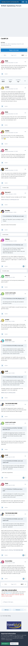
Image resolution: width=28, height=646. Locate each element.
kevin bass (19, 489)
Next (23, 55)
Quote (6, 73)
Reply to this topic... (8, 602)
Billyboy (20, 298)
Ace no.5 (19, 216)
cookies (11, 635)
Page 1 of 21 (14, 55)
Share (7, 610)
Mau (19, 244)
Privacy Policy (9, 639)
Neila (3, 42)
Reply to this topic (14, 50)
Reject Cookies (17, 643)
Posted (11, 62)
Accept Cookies (6, 643)
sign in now (8, 593)
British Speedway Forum (11, 6)
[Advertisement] (14, 22)
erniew (19, 345)
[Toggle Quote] (3, 216)
